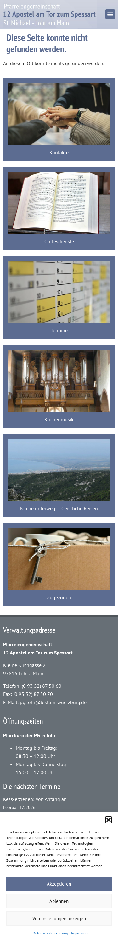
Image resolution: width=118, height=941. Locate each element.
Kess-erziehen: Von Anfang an (35, 799)
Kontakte (59, 152)
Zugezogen (59, 597)
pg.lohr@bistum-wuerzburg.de (53, 702)
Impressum (79, 933)
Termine (59, 330)
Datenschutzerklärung (50, 933)
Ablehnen (59, 901)
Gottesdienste (59, 241)
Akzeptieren (59, 884)
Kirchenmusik (59, 419)
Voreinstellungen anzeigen (59, 918)
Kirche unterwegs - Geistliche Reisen (59, 508)
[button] (108, 820)
